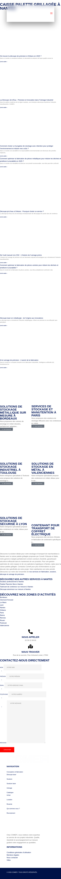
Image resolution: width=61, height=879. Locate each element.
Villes (9, 859)
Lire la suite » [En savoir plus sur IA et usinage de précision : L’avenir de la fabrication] (3, 367)
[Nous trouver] (30, 645)
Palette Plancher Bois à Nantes (11, 583)
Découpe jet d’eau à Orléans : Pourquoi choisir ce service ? (22, 211)
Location (9, 799)
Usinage (9, 787)
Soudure (9, 778)
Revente (9, 803)
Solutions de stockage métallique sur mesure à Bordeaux (13, 412)
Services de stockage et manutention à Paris (43, 411)
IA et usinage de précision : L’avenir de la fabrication (19, 360)
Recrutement (11, 812)
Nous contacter (12, 857)
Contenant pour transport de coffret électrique (45, 529)
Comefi (35, 2)
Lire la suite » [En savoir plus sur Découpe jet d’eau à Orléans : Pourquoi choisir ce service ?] (3, 217)
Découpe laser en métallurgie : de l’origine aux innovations (21, 318)
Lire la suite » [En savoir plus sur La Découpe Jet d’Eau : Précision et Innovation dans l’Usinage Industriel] (3, 107)
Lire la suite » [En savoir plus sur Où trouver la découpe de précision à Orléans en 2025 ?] (3, 61)
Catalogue (10, 791)
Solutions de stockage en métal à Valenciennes (42, 468)
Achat (8, 794)
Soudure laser (11, 782)
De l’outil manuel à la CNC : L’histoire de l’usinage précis (21, 255)
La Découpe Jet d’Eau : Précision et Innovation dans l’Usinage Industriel (26, 100)
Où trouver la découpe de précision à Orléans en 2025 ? (20, 56)
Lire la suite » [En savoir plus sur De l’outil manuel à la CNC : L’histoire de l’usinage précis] (3, 262)
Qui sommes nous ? (13, 807)
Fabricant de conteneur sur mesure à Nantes (16, 586)
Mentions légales (13, 854)
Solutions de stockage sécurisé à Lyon (13, 520)
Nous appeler (30, 636)
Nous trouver (30, 651)
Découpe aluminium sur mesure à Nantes (15, 588)
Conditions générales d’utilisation (19, 851)
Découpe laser (11, 773)
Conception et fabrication (15, 771)
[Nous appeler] (30, 630)
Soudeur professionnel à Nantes (12, 581)
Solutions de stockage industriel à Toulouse (11, 468)
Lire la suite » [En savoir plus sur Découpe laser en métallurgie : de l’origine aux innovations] (3, 325)
